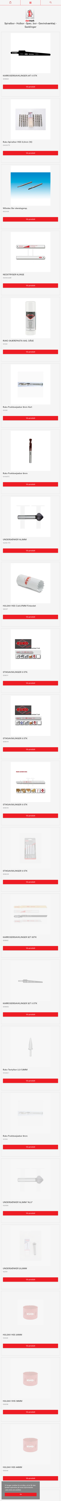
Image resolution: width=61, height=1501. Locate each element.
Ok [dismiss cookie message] (21, 1494)
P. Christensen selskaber (10, 1465)
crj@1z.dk (11, 1412)
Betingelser (6, 1459)
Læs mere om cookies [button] (13, 1490)
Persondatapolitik (8, 1462)
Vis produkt (30, 87)
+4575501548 (11, 1444)
